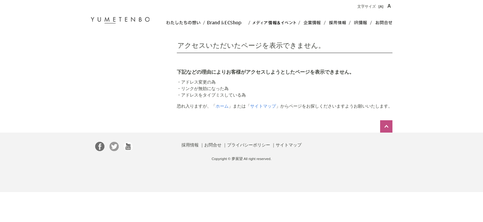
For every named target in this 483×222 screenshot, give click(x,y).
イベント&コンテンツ (274, 22)
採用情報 (190, 144)
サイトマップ (263, 106)
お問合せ (382, 22)
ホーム (222, 106)
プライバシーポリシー (248, 144)
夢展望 (120, 19)
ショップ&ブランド (226, 22)
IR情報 (360, 22)
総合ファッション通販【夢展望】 (100, 146)
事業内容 (337, 22)
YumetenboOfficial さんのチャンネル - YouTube (128, 146)
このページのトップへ (386, 126)
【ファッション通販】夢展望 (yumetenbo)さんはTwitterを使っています (114, 146)
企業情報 (312, 22)
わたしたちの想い (182, 22)
